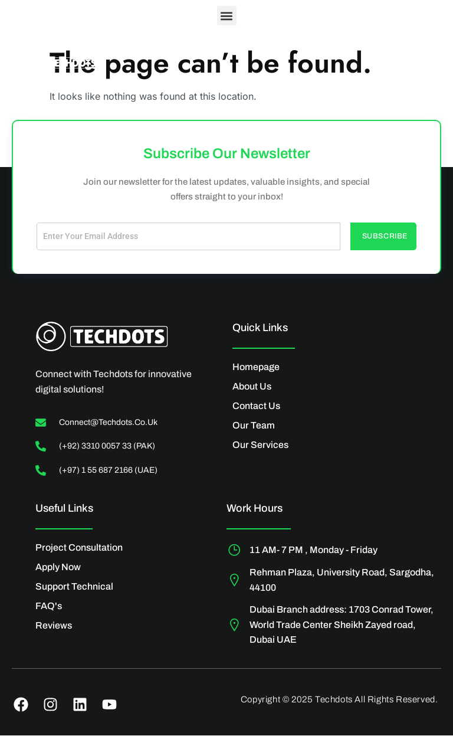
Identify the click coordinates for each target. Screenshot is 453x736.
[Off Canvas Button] (415, 66)
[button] (227, 15)
